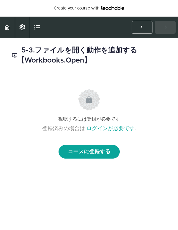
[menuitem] (22, 27)
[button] (7, 27)
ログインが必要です (110, 128)
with (89, 8)
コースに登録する (89, 151)
